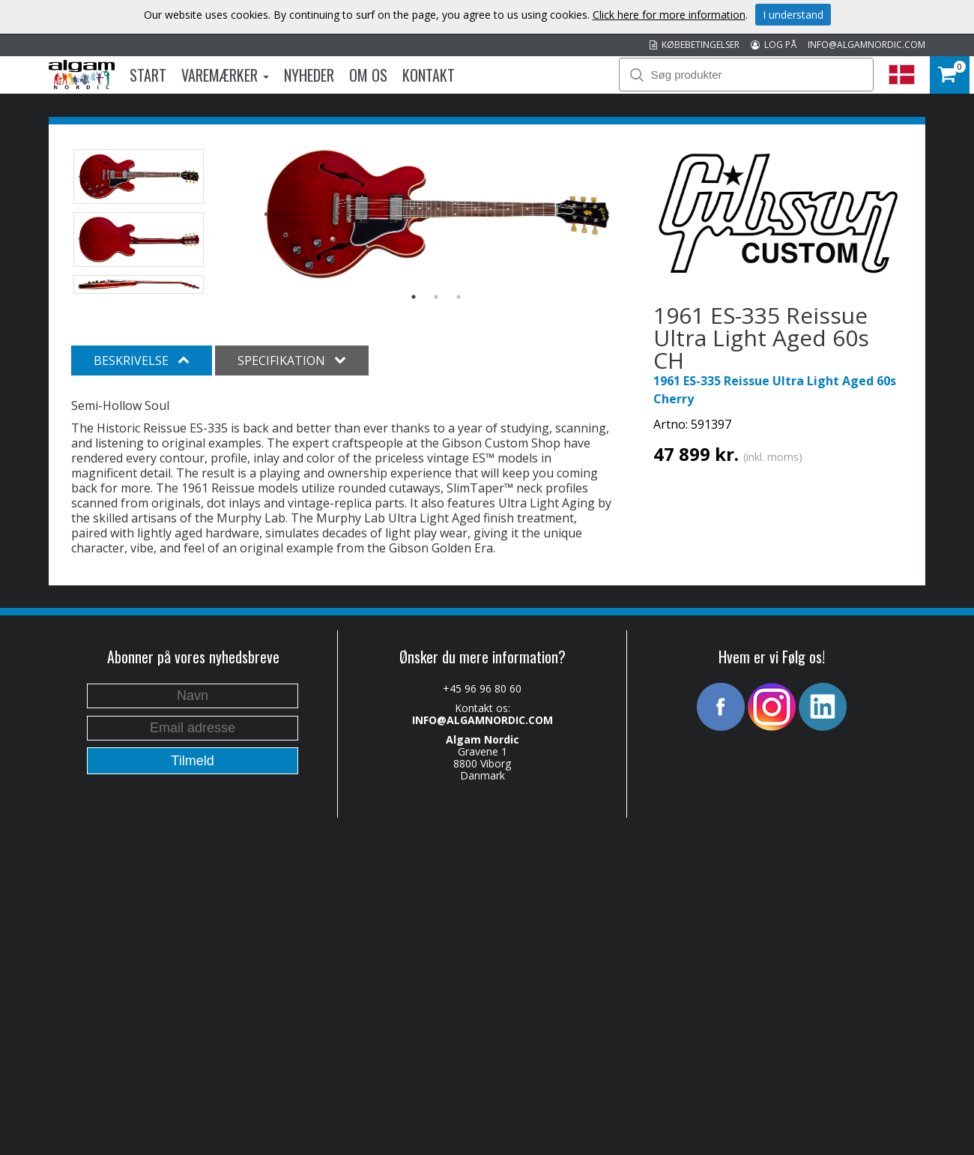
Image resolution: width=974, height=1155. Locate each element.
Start (148, 75)
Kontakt (428, 75)
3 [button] (458, 296)
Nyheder (309, 75)
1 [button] (413, 296)
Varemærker (225, 75)
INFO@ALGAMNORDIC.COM (866, 44)
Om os (368, 75)
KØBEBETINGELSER (694, 44)
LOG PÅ (773, 44)
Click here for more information (669, 14)
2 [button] (436, 296)
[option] (436, 214)
